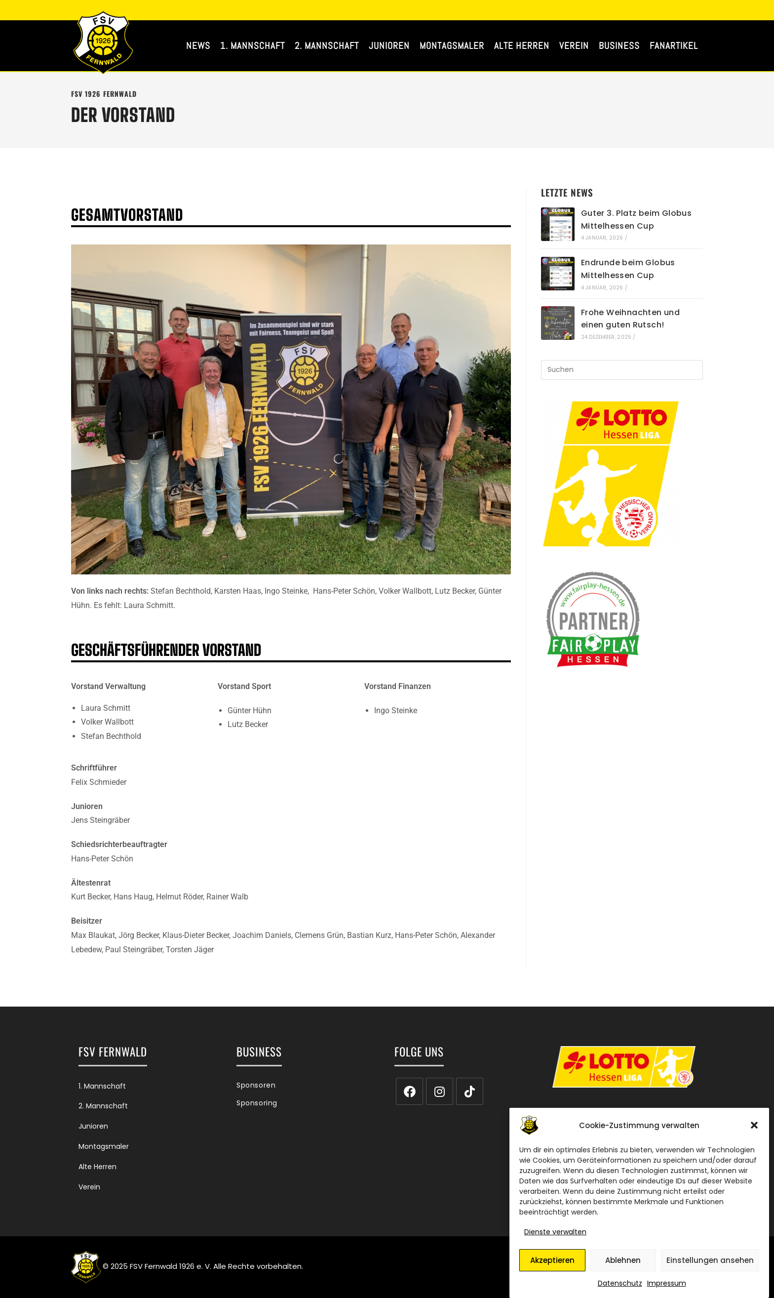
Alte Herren (97, 1167)
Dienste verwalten (555, 1236)
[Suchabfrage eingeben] (622, 370)
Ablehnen (623, 1263)
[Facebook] (409, 1091)
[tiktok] (469, 1091)
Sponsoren (255, 1085)
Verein (89, 1187)
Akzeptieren (552, 1263)
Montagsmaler (103, 1146)
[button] (754, 1129)
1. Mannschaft (102, 1086)
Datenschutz (620, 1287)
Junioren (93, 1126)
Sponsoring (256, 1103)
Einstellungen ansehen (710, 1263)
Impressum (666, 1287)
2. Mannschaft (103, 1106)
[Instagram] (439, 1091)
